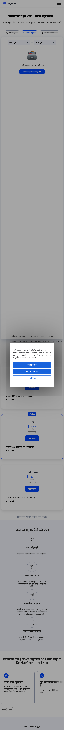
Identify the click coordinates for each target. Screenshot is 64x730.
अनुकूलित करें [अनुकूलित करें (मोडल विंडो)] (32, 378)
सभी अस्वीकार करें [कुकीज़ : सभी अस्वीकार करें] (32, 371)
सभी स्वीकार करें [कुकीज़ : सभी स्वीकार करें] (32, 365)
